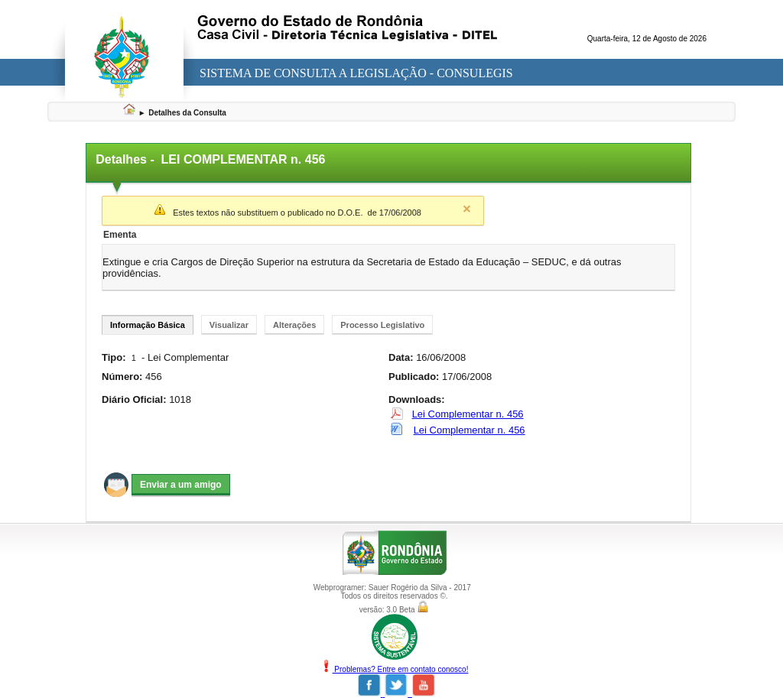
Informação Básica (147, 325)
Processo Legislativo (382, 325)
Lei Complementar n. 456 (468, 414)
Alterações (294, 325)
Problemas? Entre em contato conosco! (394, 669)
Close (466, 208)
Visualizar (229, 325)
